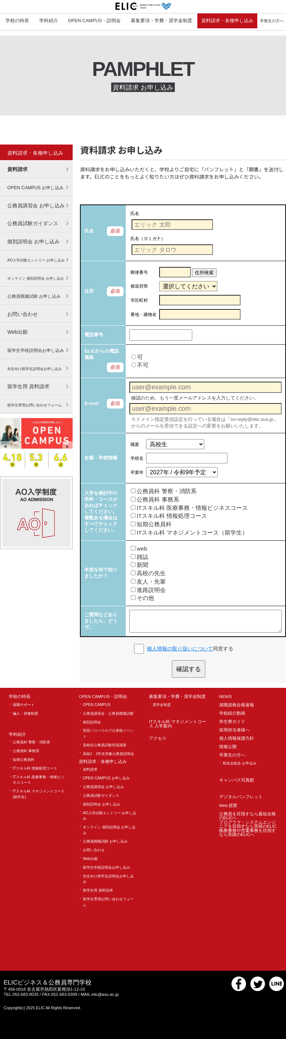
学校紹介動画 (232, 713)
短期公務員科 (151, 524)
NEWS (225, 697)
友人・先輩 (148, 582)
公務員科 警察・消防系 (163, 491)
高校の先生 (148, 573)
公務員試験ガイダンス (32, 223)
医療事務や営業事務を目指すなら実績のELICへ (247, 833)
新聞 (139, 565)
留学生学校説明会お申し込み (106, 867)
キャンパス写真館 (236, 780)
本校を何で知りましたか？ (100, 573)
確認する (188, 669)
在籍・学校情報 (100, 457)
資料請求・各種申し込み (227, 20)
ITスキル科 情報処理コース (169, 516)
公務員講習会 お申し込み (36, 205)
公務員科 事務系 (155, 499)
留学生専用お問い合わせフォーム (108, 902)
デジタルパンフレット (241, 797)
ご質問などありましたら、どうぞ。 (100, 621)
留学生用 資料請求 (28, 386)
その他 (142, 598)
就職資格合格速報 (236, 705)
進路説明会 (148, 590)
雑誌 (139, 557)
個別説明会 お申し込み (33, 241)
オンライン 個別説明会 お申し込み (109, 830)
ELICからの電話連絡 (101, 354)
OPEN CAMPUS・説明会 (94, 20)
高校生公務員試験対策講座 (104, 745)
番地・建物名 (143, 314)
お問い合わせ (22, 314)
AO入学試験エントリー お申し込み (110, 816)
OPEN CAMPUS (97, 705)
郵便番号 (139, 272)
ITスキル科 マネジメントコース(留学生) (38, 794)
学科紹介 (48, 20)
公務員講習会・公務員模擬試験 (108, 713)
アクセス (157, 738)
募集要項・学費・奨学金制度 (161, 20)
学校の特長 (17, 20)
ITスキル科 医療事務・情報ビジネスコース (189, 508)
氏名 (89, 231)
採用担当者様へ (234, 730)
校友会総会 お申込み (240, 763)
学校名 (137, 458)
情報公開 (228, 747)
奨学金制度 (162, 705)
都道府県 (139, 286)
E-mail (91, 403)
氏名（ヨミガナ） (147, 238)
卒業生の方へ (232, 755)
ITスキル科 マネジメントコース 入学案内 (177, 724)
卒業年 (137, 472)
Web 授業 (228, 806)
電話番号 (93, 334)
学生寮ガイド (232, 722)
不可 (140, 365)
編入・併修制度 (25, 713)
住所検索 (204, 272)
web (139, 548)
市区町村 (139, 300)
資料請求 (17, 169)
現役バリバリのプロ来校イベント (108, 733)
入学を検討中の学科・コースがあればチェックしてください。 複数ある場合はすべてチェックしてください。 (100, 511)
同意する (190, 649)
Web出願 (17, 332)
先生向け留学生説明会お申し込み (108, 879)
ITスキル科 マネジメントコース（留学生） (189, 532)
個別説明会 (92, 722)
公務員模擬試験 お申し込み (105, 841)
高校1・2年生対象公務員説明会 (108, 754)
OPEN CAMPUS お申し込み (106, 778)
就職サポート (24, 705)
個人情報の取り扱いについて (180, 649)
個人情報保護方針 (236, 738)
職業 (134, 444)
